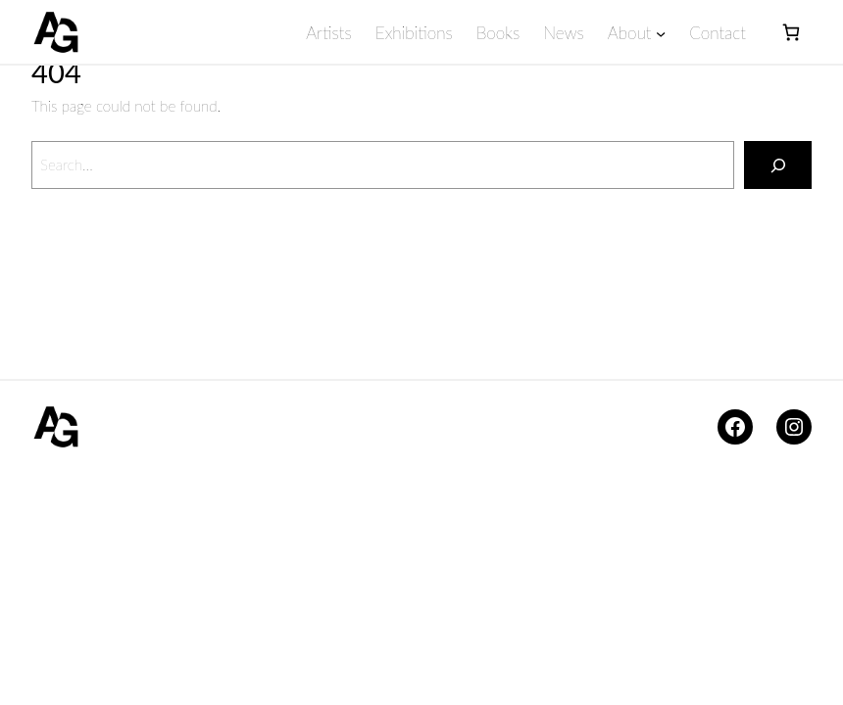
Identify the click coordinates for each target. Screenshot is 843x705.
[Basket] (790, 32)
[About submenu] (659, 32)
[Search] (778, 164)
